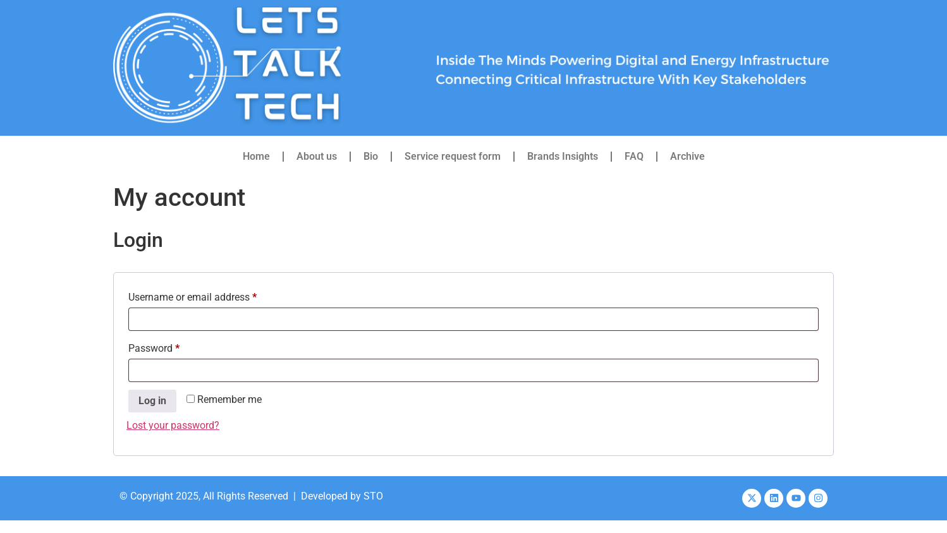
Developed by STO (342, 496)
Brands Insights (562, 156)
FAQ (634, 156)
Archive (687, 156)
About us (316, 156)
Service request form (453, 156)
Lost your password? (172, 425)
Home (256, 156)
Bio (371, 156)
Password (173, 346)
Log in (152, 401)
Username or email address (211, 295)
